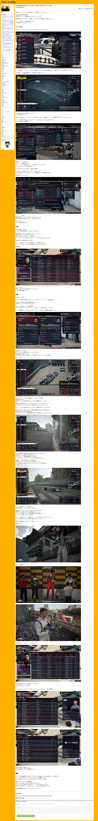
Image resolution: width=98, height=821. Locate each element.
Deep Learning (4, 63)
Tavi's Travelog (8, 2)
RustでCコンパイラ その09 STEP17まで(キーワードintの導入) (7, 25)
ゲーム (2, 108)
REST (2, 90)
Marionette (3, 82)
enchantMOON (4, 102)
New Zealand (4, 85)
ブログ (2, 116)
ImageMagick (4, 73)
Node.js (2, 86)
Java (2, 74)
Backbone (3, 57)
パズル (2, 114)
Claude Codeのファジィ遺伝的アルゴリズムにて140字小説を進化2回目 (8, 32)
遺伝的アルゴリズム (5, 136)
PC (2, 87)
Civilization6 (3, 59)
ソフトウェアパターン (5, 111)
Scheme (3, 96)
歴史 (2, 126)
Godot (2, 69)
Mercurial (3, 84)
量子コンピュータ (4, 137)
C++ (2, 58)
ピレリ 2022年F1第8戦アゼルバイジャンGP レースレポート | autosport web (35, 299)
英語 (2, 133)
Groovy (2, 70)
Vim (2, 98)
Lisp (2, 79)
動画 (2, 120)
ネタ (2, 113)
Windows (3, 100)
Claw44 (2, 60)
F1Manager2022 (4, 65)
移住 (2, 128)
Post (26, 816)
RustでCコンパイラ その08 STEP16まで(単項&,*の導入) (7, 29)
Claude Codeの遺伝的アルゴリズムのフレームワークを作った (7, 44)
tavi (2, 12)
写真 (2, 118)
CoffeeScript (3, 62)
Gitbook (2, 68)
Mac (2, 80)
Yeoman (3, 101)
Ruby (2, 91)
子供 (2, 123)
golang (2, 104)
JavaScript (3, 75)
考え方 (2, 130)
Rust (2, 93)
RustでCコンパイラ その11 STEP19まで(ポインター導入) (7, 17)
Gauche (2, 67)
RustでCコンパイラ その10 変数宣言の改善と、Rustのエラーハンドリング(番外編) (8, 21)
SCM (2, 95)
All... (13, 52)
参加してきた (4, 121)
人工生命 (3, 117)
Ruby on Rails (4, 92)
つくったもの (4, 107)
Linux (2, 78)
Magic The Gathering (5, 81)
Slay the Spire (4, 97)
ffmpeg (2, 103)
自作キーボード (4, 131)
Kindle (2, 76)
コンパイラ (3, 110)
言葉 (2, 134)
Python (2, 89)
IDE (2, 71)
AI (1, 56)
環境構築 (3, 127)
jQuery (2, 106)
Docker (2, 64)
